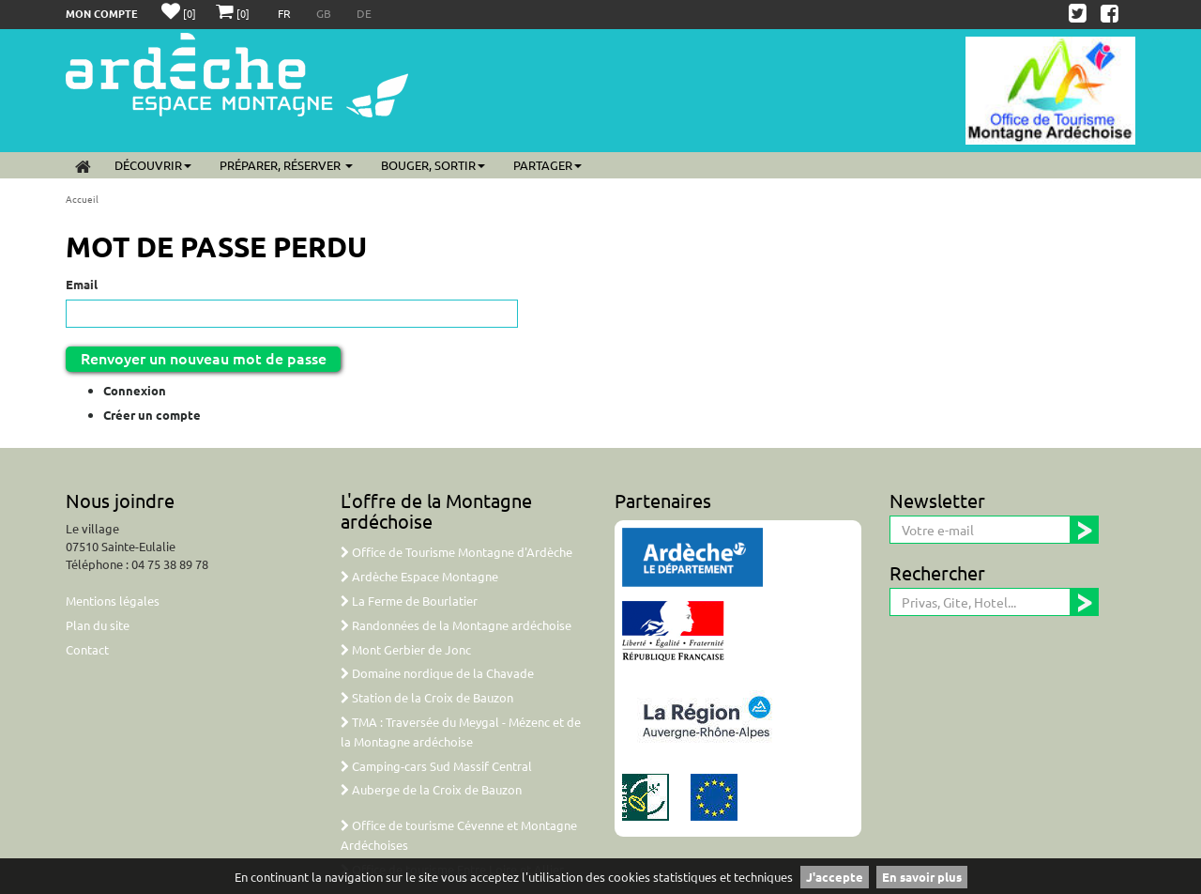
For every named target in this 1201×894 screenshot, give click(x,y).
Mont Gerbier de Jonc (406, 649)
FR (286, 13)
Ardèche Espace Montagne (419, 576)
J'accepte (834, 877)
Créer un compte (152, 415)
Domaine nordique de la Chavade (437, 673)
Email (82, 284)
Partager (547, 165)
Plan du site (97, 625)
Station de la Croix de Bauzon (427, 697)
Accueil (82, 199)
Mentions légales (113, 601)
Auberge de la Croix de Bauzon (431, 789)
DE (364, 13)
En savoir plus (922, 877)
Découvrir (152, 165)
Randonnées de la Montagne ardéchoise (456, 625)
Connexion (134, 390)
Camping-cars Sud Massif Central (436, 766)
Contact (87, 649)
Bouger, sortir (433, 165)
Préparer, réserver (286, 165)
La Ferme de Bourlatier (409, 601)
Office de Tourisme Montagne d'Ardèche (456, 552)
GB (325, 13)
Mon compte (102, 13)
